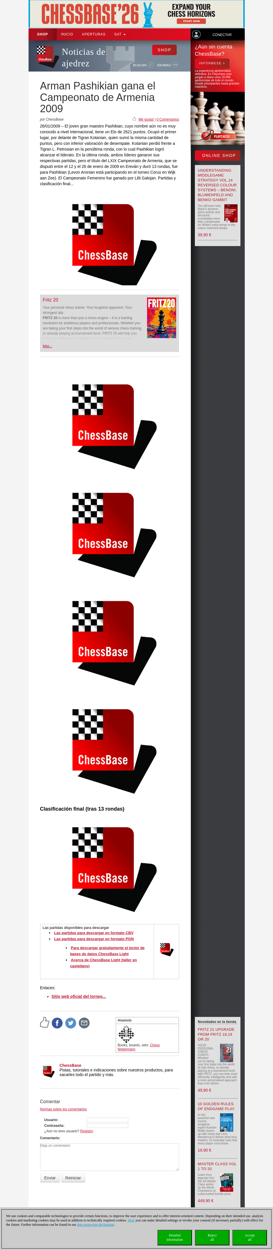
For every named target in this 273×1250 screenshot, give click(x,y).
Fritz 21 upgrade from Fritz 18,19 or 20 (216, 1034)
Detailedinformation (175, 1237)
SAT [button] (120, 34)
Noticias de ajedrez (84, 57)
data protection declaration (95, 1225)
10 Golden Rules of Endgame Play (216, 1106)
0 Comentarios (168, 119)
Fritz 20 (50, 299)
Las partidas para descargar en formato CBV (93, 933)
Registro (86, 1131)
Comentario (49, 1138)
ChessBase (71, 1065)
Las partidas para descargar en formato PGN (94, 939)
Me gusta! (146, 119)
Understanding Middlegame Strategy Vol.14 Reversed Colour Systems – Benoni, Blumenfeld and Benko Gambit (217, 185)
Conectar (221, 35)
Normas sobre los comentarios (63, 1109)
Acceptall (250, 1237)
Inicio (67, 34)
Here (131, 1220)
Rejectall (212, 1237)
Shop (42, 34)
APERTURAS (94, 34)
